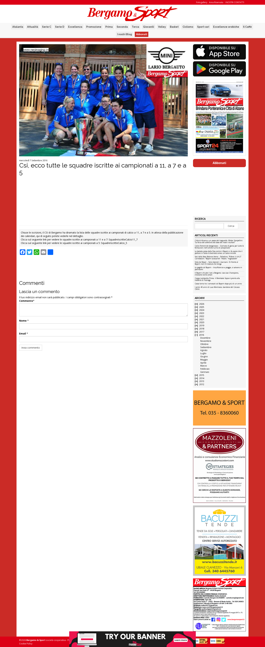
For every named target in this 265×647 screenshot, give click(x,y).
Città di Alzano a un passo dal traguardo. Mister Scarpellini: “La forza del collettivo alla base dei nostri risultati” (219, 242)
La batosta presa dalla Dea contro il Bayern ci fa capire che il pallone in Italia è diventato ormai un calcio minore (218, 252)
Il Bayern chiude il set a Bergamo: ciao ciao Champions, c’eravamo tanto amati (217, 274)
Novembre (205, 341)
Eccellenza (75, 26)
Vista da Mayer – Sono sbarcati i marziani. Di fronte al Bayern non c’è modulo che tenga (216, 263)
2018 (201, 328)
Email (22, 333)
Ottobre (204, 344)
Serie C (46, 26)
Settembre (205, 347)
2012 (201, 384)
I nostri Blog (124, 34)
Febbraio (205, 368)
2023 (201, 313)
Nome (23, 320)
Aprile (203, 362)
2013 (201, 381)
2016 (201, 334)
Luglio (203, 353)
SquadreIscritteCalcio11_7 (123, 239)
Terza (135, 26)
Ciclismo (188, 26)
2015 (201, 375)
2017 (201, 331)
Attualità (32, 26)
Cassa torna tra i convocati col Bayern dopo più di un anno (218, 284)
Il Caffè (247, 26)
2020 (201, 322)
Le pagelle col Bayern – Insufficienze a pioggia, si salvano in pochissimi (218, 269)
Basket (174, 26)
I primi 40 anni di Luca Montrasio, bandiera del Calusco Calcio (217, 288)
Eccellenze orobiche (226, 26)
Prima (109, 26)
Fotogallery (201, 2)
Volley (162, 26)
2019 (201, 325)
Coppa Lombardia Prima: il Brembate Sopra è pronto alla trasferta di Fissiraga (217, 279)
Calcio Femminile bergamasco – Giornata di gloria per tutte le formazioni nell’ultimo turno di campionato (219, 247)
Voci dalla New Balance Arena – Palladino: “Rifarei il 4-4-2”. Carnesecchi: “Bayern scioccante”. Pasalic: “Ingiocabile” (218, 258)
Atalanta (17, 26)
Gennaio (204, 372)
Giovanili (148, 26)
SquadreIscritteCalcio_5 (114, 243)
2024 (201, 310)
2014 (201, 378)
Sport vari (203, 26)
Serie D (59, 26)
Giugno (204, 356)
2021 (201, 319)
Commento (26, 300)
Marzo (203, 365)
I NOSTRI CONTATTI (234, 2)
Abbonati (141, 34)
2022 (201, 316)
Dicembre (205, 337)
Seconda (122, 26)
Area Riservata (216, 2)
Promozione (93, 26)
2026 (201, 303)
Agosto (203, 350)
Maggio (204, 359)
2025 (201, 307)
